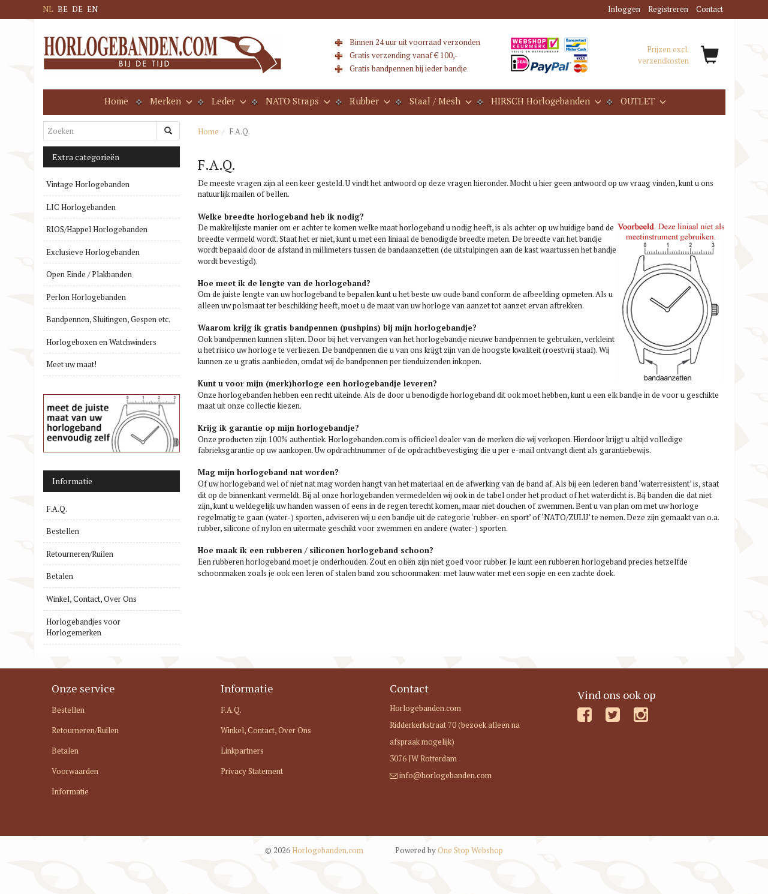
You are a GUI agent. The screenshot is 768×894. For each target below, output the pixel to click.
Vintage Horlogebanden (87, 184)
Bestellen (62, 531)
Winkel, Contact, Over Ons (91, 598)
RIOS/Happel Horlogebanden (96, 229)
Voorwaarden (75, 771)
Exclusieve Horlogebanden (93, 252)
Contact (709, 9)
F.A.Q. (56, 508)
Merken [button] (170, 101)
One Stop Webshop (449, 850)
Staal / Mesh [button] (439, 101)
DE (77, 9)
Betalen (59, 576)
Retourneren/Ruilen (79, 553)
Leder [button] (228, 101)
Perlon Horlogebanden (86, 297)
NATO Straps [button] (297, 101)
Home (116, 101)
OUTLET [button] (642, 101)
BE (63, 9)
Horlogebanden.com (314, 850)
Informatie (70, 791)
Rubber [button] (369, 101)
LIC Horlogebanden (81, 207)
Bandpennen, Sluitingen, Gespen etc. (108, 319)
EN (92, 9)
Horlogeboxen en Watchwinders (101, 342)
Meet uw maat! (71, 364)
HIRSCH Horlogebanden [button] (545, 101)
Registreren (668, 9)
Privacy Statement (252, 771)
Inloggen (624, 9)
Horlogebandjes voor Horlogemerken (83, 627)
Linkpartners (242, 750)
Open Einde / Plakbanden (89, 274)
